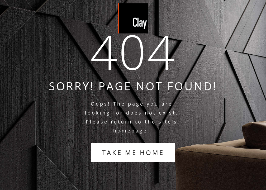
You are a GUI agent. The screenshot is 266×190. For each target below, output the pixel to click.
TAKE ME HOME (133, 152)
